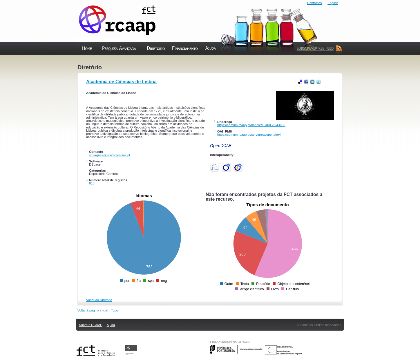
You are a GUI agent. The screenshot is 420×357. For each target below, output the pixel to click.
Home (82, 60)
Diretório (150, 60)
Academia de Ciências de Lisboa (121, 81)
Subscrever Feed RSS (318, 60)
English (332, 3)
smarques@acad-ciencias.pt (109, 155)
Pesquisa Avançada (117, 60)
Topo (114, 310)
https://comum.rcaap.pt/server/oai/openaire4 (249, 134)
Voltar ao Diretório (99, 300)
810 (92, 183)
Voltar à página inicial (92, 310)
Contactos (314, 3)
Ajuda (205, 60)
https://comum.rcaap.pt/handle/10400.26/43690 (251, 125)
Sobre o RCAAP (90, 325)
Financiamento (185, 60)
